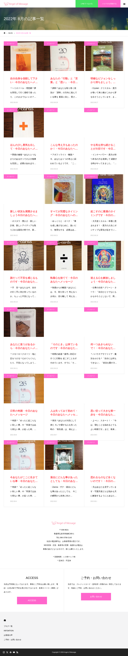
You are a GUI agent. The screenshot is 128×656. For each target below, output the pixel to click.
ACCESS (32, 600)
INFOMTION (9, 631)
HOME (5, 620)
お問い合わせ (96, 597)
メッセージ (10, 43)
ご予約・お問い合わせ (12, 640)
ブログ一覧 (8, 626)
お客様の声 (8, 635)
